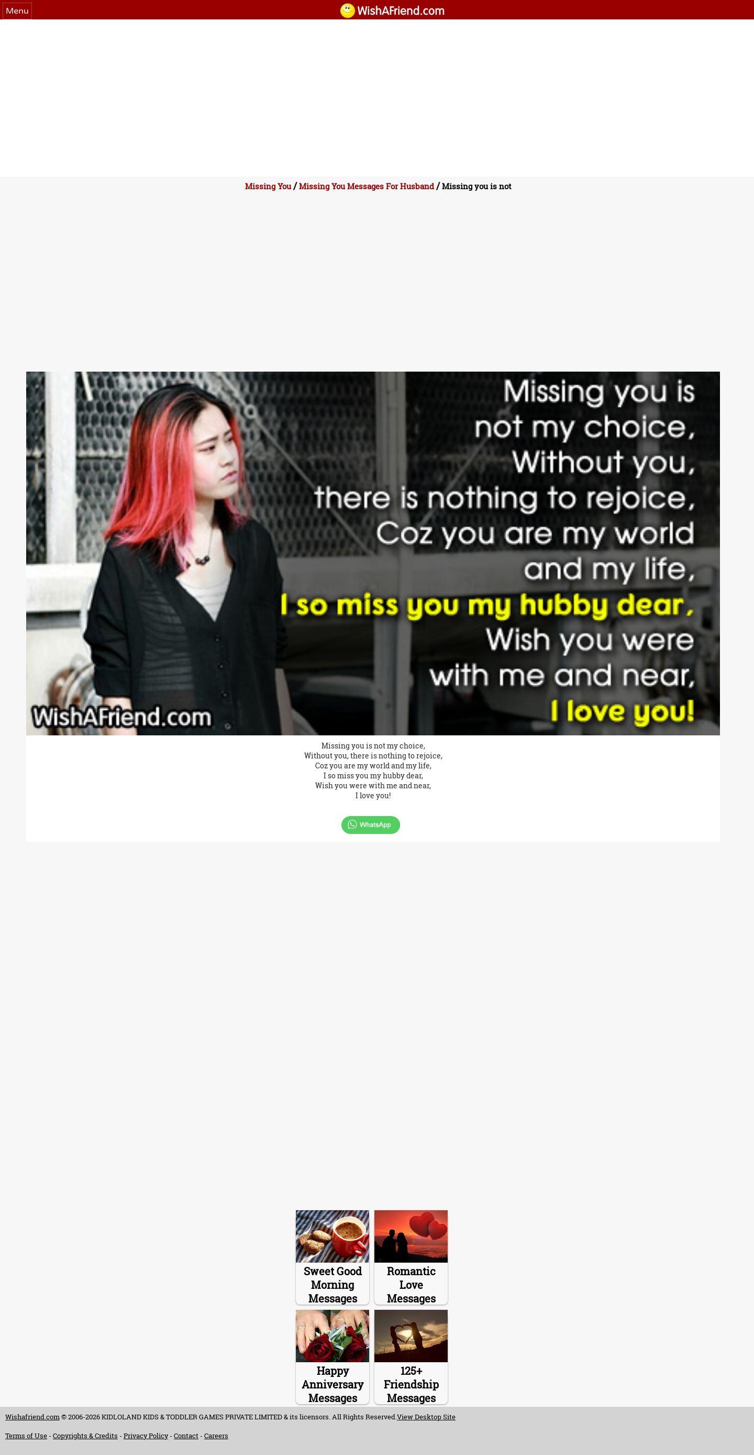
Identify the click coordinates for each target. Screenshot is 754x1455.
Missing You (268, 186)
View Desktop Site (426, 1416)
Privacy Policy (146, 1435)
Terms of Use (26, 1435)
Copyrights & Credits (85, 1435)
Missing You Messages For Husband (366, 186)
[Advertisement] (377, 98)
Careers (216, 1435)
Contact (186, 1435)
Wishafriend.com (32, 1416)
